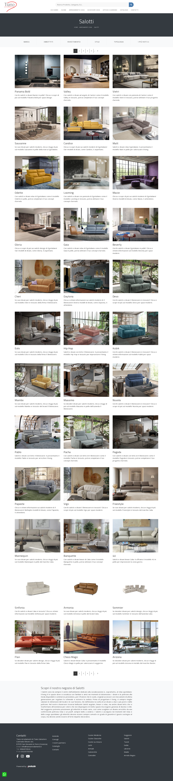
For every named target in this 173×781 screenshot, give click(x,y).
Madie (126, 752)
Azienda (55, 736)
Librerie (127, 749)
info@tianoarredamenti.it (32, 746)
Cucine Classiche (94, 738)
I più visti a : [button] (143, 42)
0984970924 (25, 749)
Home (76, 27)
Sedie (126, 745)
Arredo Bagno (129, 755)
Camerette (92, 752)
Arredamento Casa (77, 10)
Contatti (134, 10)
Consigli (55, 739)
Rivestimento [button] (74, 42)
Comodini (92, 755)
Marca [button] (26, 42)
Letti (90, 745)
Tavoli (126, 742)
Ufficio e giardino (110, 10)
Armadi (91, 749)
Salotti (96, 27)
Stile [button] (97, 42)
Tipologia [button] (119, 42)
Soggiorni (128, 735)
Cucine (63, 10)
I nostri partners (59, 743)
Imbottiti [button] (48, 42)
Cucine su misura (95, 742)
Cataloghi (124, 10)
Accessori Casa (93, 10)
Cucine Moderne (94, 735)
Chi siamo (54, 10)
